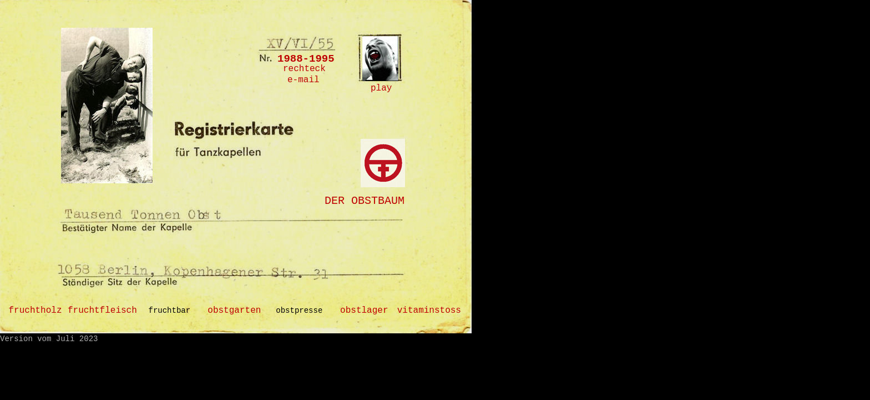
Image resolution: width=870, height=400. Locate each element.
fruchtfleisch (102, 311)
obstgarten (234, 311)
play (381, 88)
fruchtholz (35, 311)
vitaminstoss (429, 311)
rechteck (304, 69)
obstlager (364, 311)
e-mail (303, 80)
